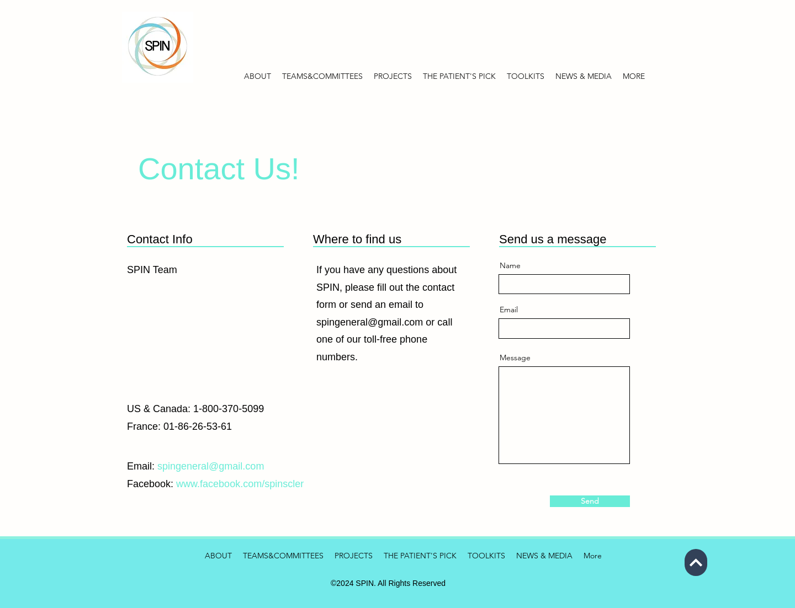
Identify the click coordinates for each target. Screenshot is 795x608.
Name (510, 265)
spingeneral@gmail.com (369, 322)
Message (515, 357)
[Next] (696, 562)
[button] (583, 76)
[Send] (590, 501)
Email (509, 309)
